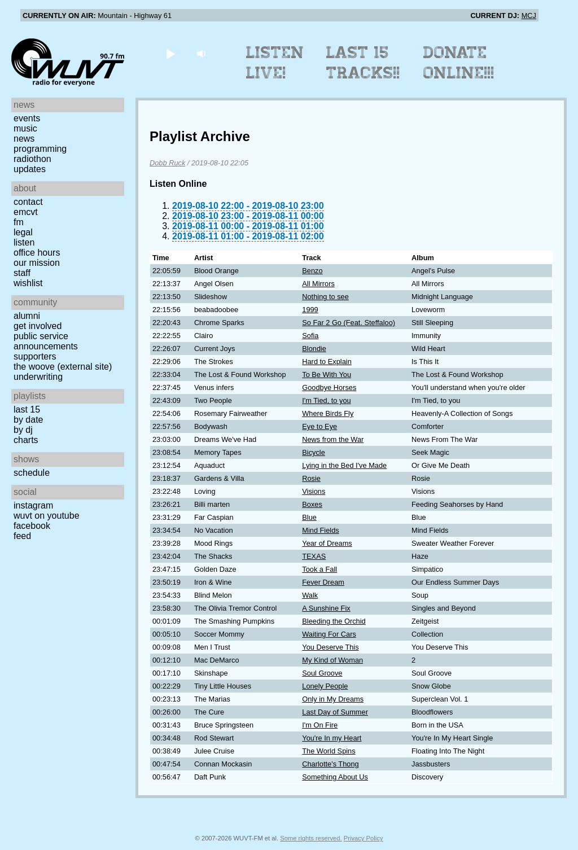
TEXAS (314, 556)
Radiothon (32, 159)
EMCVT (26, 212)
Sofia (310, 335)
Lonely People (325, 686)
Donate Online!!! (458, 62)
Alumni (27, 316)
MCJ (529, 15)
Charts (26, 440)
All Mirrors (318, 283)
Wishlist (28, 283)
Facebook (32, 526)
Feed (22, 536)
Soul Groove (322, 673)
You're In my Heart (331, 738)
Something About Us (335, 777)
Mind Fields (320, 530)
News (24, 138)
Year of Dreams (327, 543)
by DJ (23, 430)
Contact (28, 202)
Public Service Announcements (46, 341)
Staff (22, 273)
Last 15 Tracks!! (363, 62)
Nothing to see (325, 296)
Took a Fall (319, 569)
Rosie (311, 478)
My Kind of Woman (332, 660)
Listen (24, 242)
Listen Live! (275, 62)
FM (19, 222)
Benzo (312, 270)
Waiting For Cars (329, 634)
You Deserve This (330, 647)
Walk (310, 595)
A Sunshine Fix (326, 608)
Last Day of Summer (335, 712)
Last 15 (27, 409)
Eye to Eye (319, 426)
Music (25, 128)
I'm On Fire (320, 725)
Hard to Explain (327, 361)
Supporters (35, 356)
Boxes (312, 504)
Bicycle (313, 452)
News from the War (333, 439)
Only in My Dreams (333, 699)
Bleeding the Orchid (333, 621)
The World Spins (328, 751)
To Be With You (326, 374)
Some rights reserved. (310, 838)
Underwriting (38, 377)
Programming (40, 149)
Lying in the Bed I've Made (344, 465)
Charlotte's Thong (330, 764)
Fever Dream (323, 582)
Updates (30, 169)
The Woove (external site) (63, 366)
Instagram (33, 505)
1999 (310, 309)
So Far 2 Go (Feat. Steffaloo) (348, 322)
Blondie (314, 348)
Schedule (32, 472)
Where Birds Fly (327, 413)
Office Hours (37, 252)
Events (27, 118)
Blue (309, 517)
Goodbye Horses (329, 387)
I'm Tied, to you (326, 400)
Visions (313, 491)
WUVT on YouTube (47, 515)
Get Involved (38, 326)
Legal (23, 232)
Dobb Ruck (167, 163)
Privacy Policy (363, 838)
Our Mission (37, 263)
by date (28, 419)
